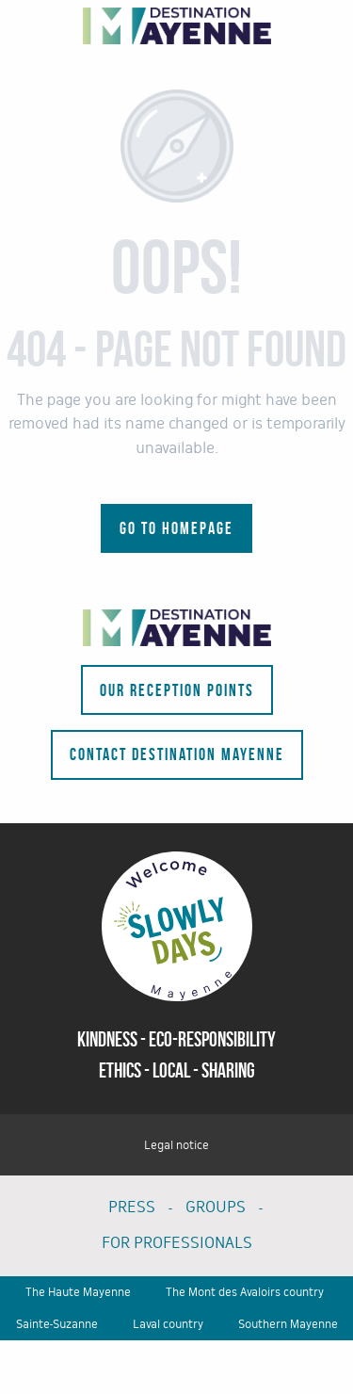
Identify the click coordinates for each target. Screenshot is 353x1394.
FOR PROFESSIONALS (177, 1243)
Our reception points (177, 690)
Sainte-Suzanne (57, 1324)
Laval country (168, 1324)
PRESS (131, 1207)
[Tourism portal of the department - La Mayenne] (177, 26)
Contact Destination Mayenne (177, 754)
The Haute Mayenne (78, 1292)
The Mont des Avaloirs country (245, 1292)
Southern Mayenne (288, 1324)
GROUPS (215, 1207)
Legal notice (176, 1145)
